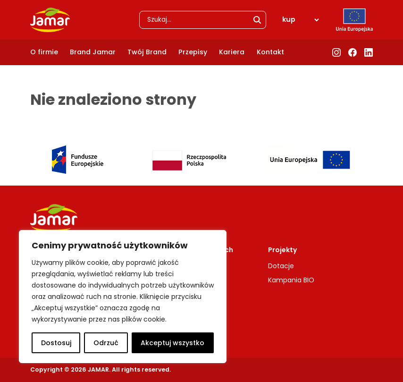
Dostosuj (56, 343)
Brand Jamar (93, 52)
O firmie (44, 52)
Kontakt (270, 52)
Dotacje (281, 266)
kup (288, 19)
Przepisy (192, 52)
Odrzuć (105, 343)
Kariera (231, 52)
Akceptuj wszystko (172, 343)
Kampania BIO (291, 280)
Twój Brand (147, 52)
